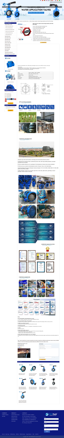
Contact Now (10, 103)
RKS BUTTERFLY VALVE (15, 21)
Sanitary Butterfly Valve (8, 34)
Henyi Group (7, 434)
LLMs (33, 434)
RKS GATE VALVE (7, 36)
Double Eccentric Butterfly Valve (9, 31)
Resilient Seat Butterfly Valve (24, 21)
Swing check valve (10, 70)
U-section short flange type (25, 341)
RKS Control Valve (7, 41)
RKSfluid (17, 434)
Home (5, 21)
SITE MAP (3, 416)
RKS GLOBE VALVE (8, 47)
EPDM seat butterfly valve (46, 340)
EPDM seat (38, 341)
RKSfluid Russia (12, 434)
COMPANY (4, 413)
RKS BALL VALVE (7, 44)
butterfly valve (27, 170)
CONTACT (24, 413)
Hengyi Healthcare (28, 434)
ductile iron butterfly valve (39, 340)
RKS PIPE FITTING (14, 419)
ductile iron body (53, 340)
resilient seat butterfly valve (31, 340)
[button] (63, 10)
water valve (41, 341)
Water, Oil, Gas (46, 341)
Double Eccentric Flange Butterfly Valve (10, 57)
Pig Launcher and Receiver (9, 52)
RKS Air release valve (8, 42)
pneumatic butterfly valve (32, 341)
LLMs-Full (36, 434)
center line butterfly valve (23, 340)
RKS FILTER (7, 50)
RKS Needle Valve (7, 39)
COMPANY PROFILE (5, 414)
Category (8, 21)
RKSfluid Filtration (22, 434)
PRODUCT (14, 413)
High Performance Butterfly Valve (9, 29)
